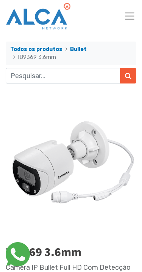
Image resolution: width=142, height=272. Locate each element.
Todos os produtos (36, 49)
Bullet (78, 49)
